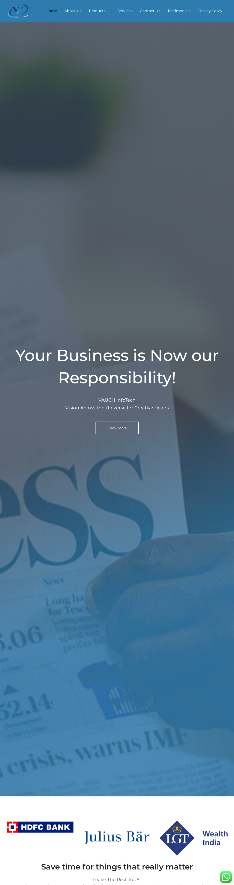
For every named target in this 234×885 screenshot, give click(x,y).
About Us (73, 11)
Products (97, 11)
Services (125, 11)
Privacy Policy (210, 11)
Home (51, 11)
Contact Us (150, 11)
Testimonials (179, 11)
